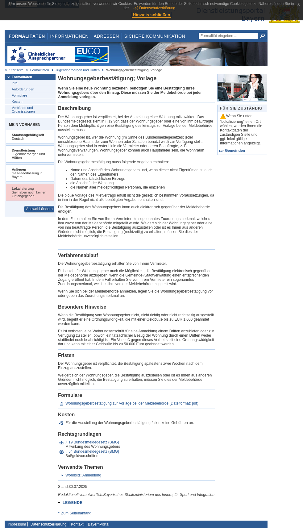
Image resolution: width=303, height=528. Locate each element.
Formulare (19, 95)
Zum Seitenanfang (76, 513)
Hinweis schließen (151, 14)
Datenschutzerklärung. (157, 8)
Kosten (17, 101)
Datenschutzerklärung (49, 524)
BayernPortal (98, 524)
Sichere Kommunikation (154, 36)
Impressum (17, 524)
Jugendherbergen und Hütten (78, 70)
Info (14, 83)
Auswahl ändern (39, 209)
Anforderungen (23, 89)
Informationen (69, 36)
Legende (73, 503)
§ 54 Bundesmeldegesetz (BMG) (92, 451)
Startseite (16, 70)
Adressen (106, 36)
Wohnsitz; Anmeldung (83, 475)
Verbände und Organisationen (23, 109)
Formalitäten (27, 36)
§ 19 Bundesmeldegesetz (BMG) (92, 442)
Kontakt (77, 524)
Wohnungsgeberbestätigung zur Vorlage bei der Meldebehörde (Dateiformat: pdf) (131, 403)
